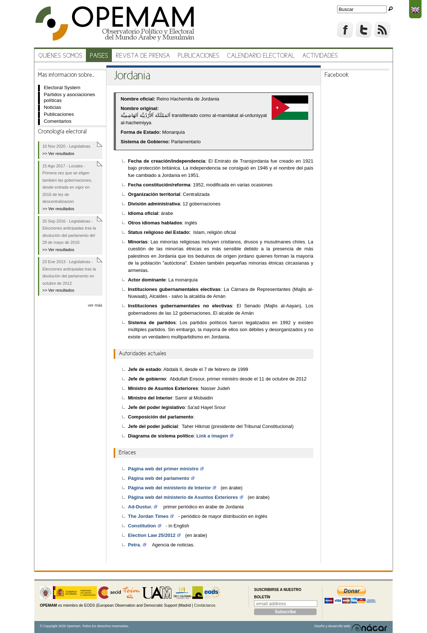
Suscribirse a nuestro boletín (277, 593)
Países (99, 56)
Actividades (320, 56)
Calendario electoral (261, 56)
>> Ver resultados (58, 153)
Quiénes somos (60, 56)
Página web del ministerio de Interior (169, 487)
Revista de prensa (143, 56)
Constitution (142, 525)
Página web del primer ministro (163, 468)
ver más (95, 305)
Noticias (52, 107)
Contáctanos (204, 605)
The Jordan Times (148, 516)
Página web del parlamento (158, 478)
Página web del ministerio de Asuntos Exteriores (183, 497)
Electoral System (62, 87)
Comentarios (58, 121)
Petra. (134, 544)
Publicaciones (198, 56)
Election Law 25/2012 (151, 535)
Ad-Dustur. (140, 506)
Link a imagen (212, 436)
